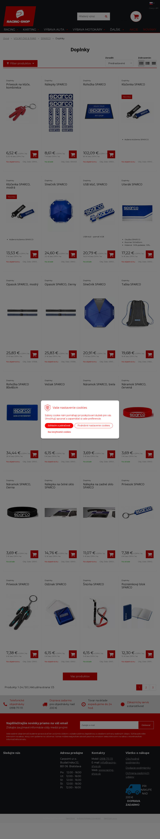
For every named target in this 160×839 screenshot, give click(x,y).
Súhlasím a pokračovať (59, 425)
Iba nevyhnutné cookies (59, 432)
